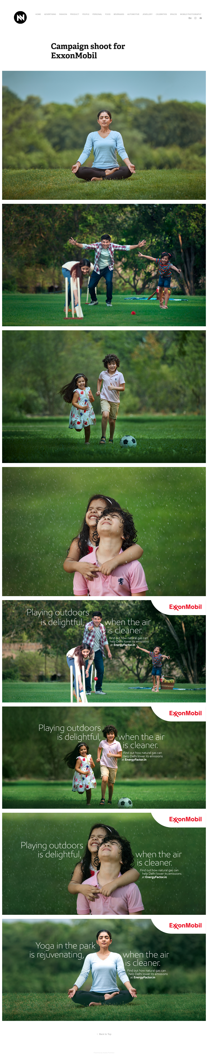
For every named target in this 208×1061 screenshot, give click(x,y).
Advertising (50, 14)
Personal (97, 14)
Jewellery (147, 14)
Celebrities (161, 14)
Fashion (63, 14)
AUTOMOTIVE (133, 14)
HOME (38, 14)
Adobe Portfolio (108, 1052)
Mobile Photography (190, 14)
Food (107, 14)
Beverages (119, 14)
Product (74, 14)
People (85, 14)
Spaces (173, 14)
